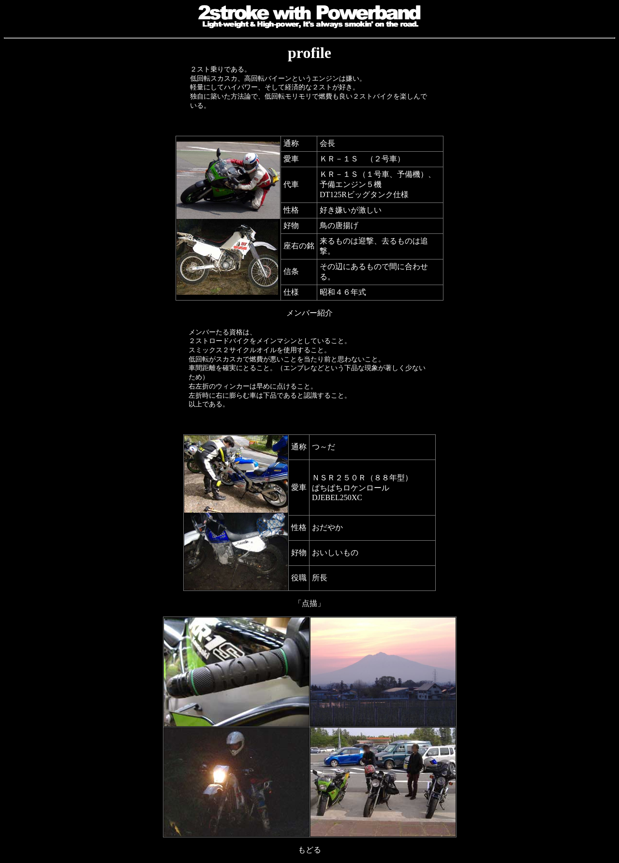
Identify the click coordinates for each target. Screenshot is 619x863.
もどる (309, 850)
